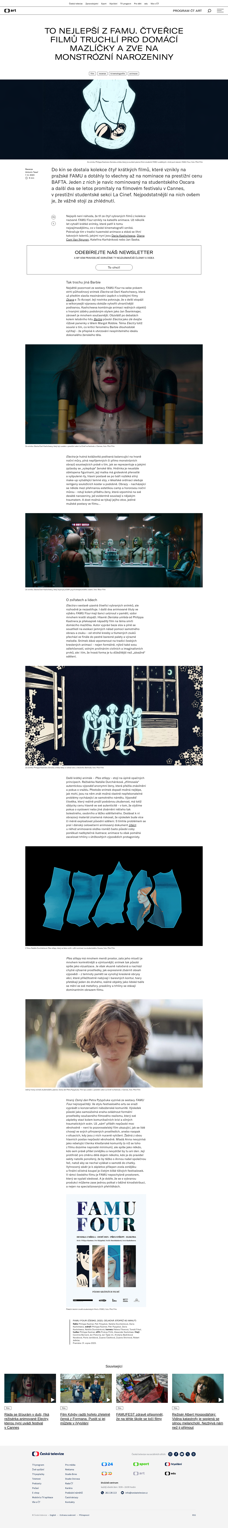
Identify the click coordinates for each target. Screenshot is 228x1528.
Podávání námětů (74, 1492)
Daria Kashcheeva (123, 235)
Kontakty (70, 1502)
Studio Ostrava (72, 1478)
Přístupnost (84, 1515)
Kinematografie (118, 73)
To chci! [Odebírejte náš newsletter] (114, 267)
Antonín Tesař (31, 172)
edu (146, 3)
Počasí (35, 1488)
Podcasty (36, 1483)
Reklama (69, 1469)
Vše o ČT (155, 3)
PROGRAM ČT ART (187, 11)
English (53, 1515)
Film (92, 73)
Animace (133, 73)
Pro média (70, 1464)
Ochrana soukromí (67, 1515)
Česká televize (76, 3)
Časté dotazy (71, 1497)
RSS (194, 1515)
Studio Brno (71, 1474)
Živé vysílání (38, 1469)
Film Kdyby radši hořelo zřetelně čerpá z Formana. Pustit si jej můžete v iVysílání (85, 1418)
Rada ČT (69, 1483)
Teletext (36, 1478)
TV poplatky (38, 1474)
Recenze (102, 73)
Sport (103, 3)
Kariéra (68, 1488)
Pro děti (137, 3)
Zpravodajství (92, 3)
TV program (125, 3)
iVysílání (113, 3)
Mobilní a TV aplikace (42, 1497)
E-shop (35, 1492)
